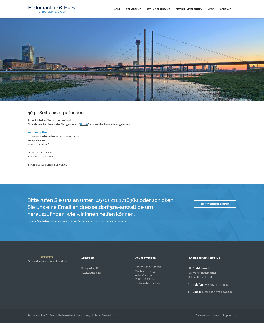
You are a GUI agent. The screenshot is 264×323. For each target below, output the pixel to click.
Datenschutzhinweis (207, 315)
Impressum (229, 315)
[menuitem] (117, 9)
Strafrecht (133, 9)
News (211, 9)
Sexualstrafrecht (158, 9)
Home (117, 9)
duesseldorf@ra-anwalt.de (51, 164)
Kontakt (225, 9)
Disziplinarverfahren (189, 9)
